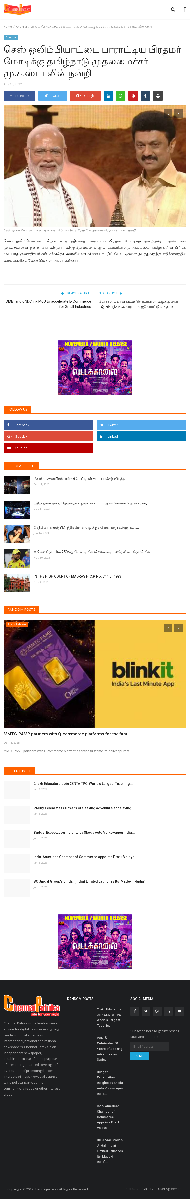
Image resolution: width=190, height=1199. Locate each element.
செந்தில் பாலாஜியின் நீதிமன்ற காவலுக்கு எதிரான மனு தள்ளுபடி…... (86, 527)
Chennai (21, 26)
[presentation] (168, 113)
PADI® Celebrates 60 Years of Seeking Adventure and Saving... (84, 808)
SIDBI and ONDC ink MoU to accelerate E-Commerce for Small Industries (48, 304)
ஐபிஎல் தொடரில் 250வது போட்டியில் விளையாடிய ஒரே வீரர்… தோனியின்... (94, 552)
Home (8, 26)
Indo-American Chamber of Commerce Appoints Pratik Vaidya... (85, 857)
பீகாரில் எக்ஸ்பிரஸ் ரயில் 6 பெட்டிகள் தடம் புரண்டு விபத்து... (81, 479)
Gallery (147, 1188)
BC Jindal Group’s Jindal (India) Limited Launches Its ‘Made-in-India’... (91, 881)
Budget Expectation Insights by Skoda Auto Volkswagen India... (84, 832)
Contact (132, 1188)
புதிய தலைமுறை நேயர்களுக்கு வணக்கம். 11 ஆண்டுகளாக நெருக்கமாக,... (92, 503)
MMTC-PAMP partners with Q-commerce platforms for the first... (62, 734)
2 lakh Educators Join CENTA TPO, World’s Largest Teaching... (83, 784)
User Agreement (170, 1188)
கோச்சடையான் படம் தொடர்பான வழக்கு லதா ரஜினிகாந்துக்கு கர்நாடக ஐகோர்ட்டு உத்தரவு (138, 304)
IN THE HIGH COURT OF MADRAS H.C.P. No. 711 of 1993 (77, 576)
